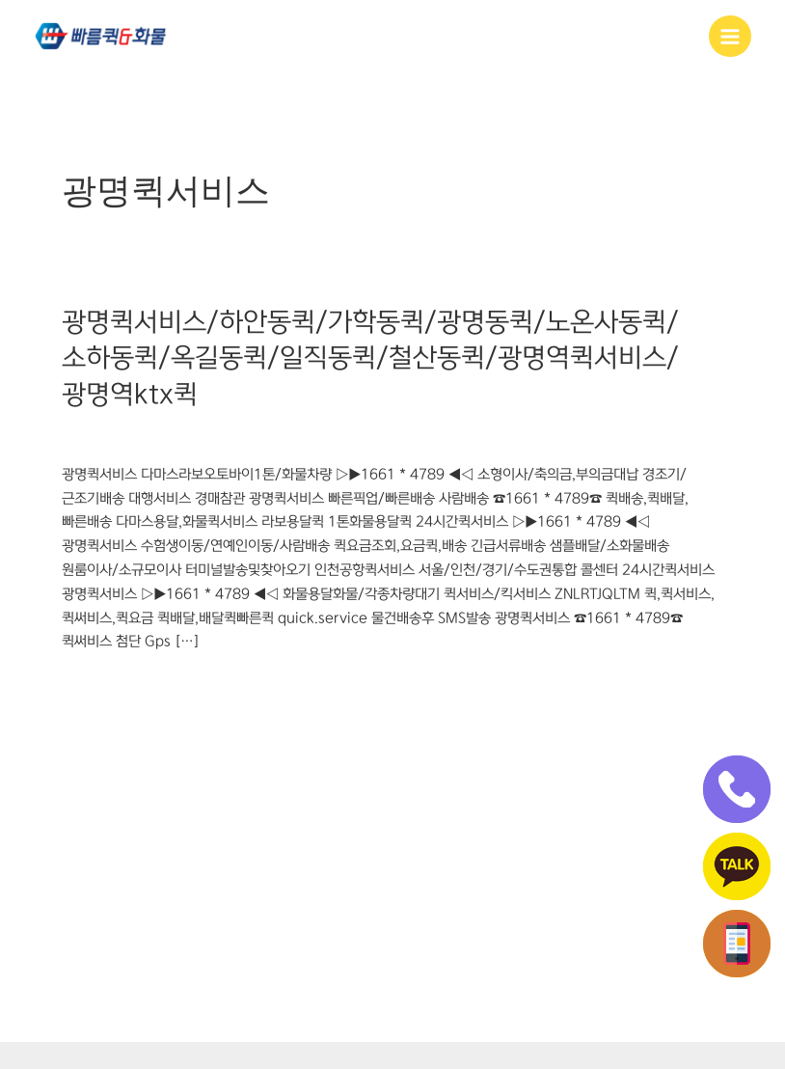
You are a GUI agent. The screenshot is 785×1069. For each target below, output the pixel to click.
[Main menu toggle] (730, 36)
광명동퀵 (87, 435)
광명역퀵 (145, 435)
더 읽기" (85, 685)
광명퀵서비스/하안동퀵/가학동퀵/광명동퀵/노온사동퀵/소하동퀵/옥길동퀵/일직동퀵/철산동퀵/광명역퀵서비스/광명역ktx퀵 (370, 358)
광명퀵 (196, 435)
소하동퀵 (331, 435)
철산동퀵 (389, 435)
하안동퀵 (446, 435)
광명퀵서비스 (260, 435)
